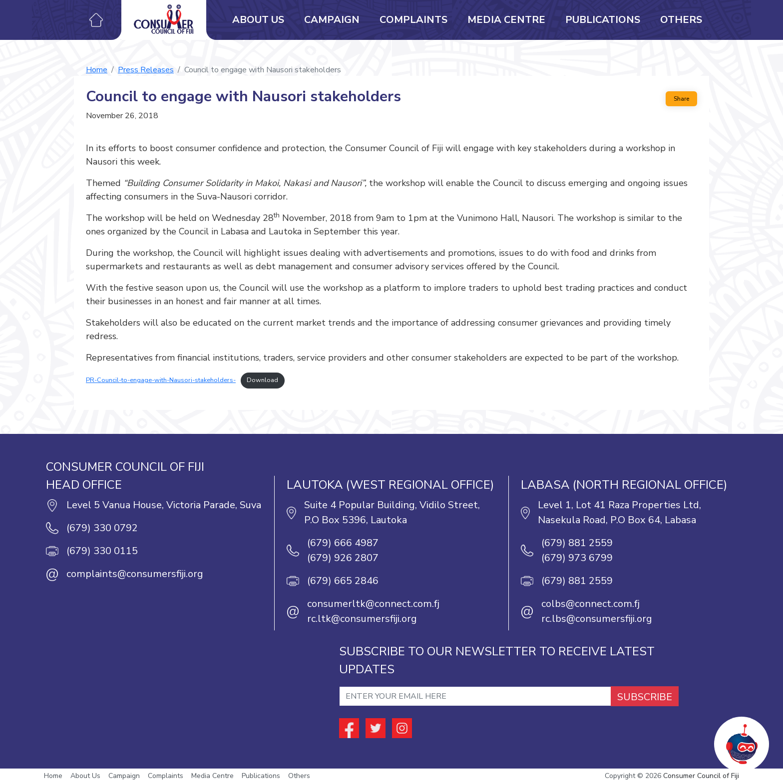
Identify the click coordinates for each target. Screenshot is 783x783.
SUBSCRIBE (644, 697)
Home (96, 69)
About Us (258, 19)
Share (681, 99)
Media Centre (506, 19)
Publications (602, 19)
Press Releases (146, 69)
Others (681, 19)
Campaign (332, 19)
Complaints (413, 19)
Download (262, 380)
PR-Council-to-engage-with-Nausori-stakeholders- (161, 380)
